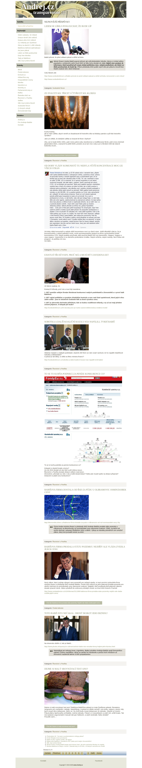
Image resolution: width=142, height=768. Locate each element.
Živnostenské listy (24, 111)
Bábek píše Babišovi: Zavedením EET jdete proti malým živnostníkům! (69, 741)
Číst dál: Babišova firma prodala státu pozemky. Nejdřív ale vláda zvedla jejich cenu (73, 603)
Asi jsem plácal (23, 50)
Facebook (98, 761)
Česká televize (23, 72)
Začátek (48, 753)
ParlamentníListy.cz (25, 90)
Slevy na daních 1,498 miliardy (29, 45)
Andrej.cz (37, 6)
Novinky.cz (22, 88)
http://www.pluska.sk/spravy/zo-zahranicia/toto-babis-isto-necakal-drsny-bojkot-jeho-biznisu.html (79, 646)
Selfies (20, 100)
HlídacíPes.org (23, 77)
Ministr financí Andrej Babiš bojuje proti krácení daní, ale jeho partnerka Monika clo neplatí (75, 744)
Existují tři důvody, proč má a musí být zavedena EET (76, 255)
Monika (20, 82)
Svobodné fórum (24, 106)
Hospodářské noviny (25, 80)
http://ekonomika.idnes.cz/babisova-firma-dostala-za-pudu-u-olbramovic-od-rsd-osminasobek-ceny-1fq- (82, 522)
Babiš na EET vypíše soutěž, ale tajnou (59, 739)
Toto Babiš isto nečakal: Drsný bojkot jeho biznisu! (76, 613)
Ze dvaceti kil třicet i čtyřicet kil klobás (70, 93)
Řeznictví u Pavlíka (25, 98)
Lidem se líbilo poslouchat (27, 53)
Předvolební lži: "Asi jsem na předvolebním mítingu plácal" (65, 736)
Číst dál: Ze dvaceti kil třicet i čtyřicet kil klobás (61, 155)
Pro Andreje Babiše (25, 122)
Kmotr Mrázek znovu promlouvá (57, 738)
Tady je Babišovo (24, 58)
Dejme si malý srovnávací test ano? (66, 669)
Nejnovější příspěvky (25, 26)
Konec (99, 753)
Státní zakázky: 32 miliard (27, 35)
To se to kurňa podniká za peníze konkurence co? (74, 374)
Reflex (20, 93)
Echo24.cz (22, 75)
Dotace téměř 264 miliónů (27, 37)
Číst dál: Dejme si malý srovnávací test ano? (61, 726)
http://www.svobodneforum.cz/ (55, 79)
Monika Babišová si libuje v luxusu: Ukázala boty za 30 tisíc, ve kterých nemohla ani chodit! (76, 746)
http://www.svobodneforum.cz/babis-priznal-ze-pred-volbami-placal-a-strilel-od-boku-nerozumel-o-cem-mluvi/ (84, 76)
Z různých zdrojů (24, 108)
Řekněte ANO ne (24, 95)
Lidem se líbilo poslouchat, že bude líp (68, 26)
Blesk (20, 69)
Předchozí (56, 753)
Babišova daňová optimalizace (29, 48)
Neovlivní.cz (22, 85)
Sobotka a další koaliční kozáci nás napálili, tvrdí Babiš (79, 321)
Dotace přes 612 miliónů (27, 40)
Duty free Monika (24, 55)
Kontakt (21, 125)
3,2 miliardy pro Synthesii (27, 43)
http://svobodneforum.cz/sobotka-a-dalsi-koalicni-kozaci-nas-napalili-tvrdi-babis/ (73, 360)
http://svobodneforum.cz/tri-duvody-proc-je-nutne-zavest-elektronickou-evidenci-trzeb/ (75, 308)
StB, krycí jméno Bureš (26, 61)
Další (93, 753)
